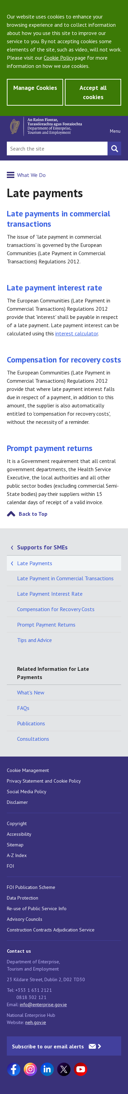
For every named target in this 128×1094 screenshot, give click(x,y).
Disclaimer (17, 802)
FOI (10, 866)
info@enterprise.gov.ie (43, 1004)
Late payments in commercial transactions (58, 218)
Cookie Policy (58, 57)
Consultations (33, 738)
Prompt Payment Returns (46, 624)
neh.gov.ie (35, 1022)
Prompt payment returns (50, 448)
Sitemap (15, 845)
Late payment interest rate (54, 287)
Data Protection (22, 898)
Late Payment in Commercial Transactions (65, 578)
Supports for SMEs (42, 547)
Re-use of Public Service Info (37, 908)
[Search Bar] (57, 148)
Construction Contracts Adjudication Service (51, 930)
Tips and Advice (34, 640)
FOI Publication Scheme (31, 887)
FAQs (23, 707)
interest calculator (76, 333)
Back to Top (33, 513)
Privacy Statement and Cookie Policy (44, 781)
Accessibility (19, 834)
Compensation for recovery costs (64, 359)
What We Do (31, 174)
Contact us (19, 951)
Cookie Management (28, 770)
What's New (30, 692)
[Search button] (114, 148)
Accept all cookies (93, 92)
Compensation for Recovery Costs (56, 609)
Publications (31, 723)
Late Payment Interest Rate (50, 593)
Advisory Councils (24, 919)
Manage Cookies (35, 88)
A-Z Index (17, 855)
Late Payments (34, 563)
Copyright (17, 823)
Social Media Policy (26, 791)
